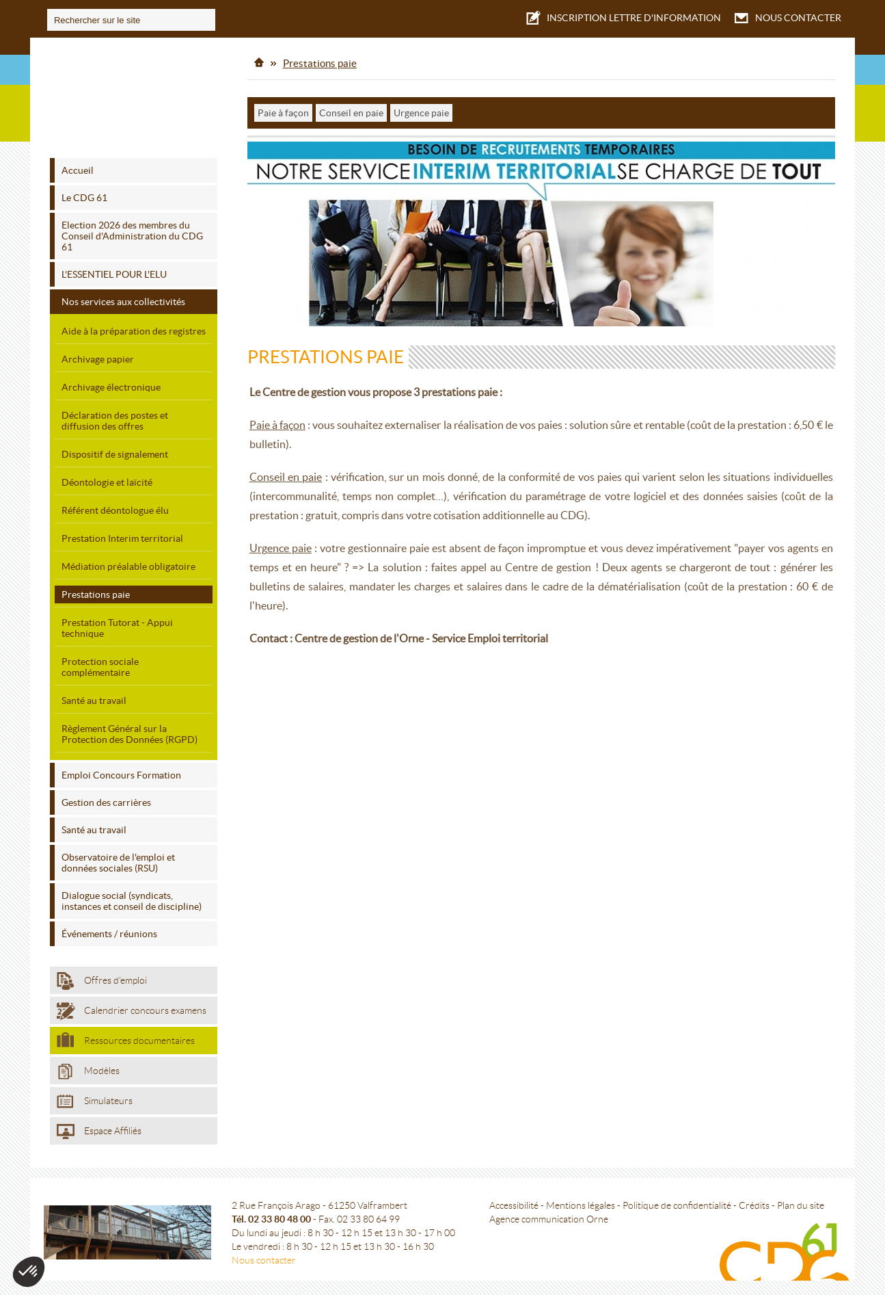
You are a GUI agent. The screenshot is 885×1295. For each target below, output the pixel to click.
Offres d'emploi (102, 978)
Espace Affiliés (99, 1128)
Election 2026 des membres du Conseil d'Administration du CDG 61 (132, 233)
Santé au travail (94, 697)
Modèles (88, 1069)
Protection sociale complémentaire (100, 664)
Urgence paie (422, 110)
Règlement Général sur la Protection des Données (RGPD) (130, 731)
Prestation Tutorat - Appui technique (117, 625)
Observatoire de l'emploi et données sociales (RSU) (118, 860)
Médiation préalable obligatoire (128, 563)
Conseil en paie (352, 110)
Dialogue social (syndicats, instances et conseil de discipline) (132, 898)
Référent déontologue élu (115, 507)
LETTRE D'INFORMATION (621, 16)
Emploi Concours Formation (121, 772)
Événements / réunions (109, 931)
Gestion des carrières (106, 799)
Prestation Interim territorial (122, 535)
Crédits (756, 1199)
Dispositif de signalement (115, 451)
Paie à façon (284, 110)
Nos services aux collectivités (123, 298)
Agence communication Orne (551, 1212)
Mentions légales (583, 1199)
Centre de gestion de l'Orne (134, 98)
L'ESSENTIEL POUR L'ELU (114, 271)
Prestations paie (96, 591)
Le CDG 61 (84, 194)
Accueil (78, 167)
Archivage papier (98, 356)
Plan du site (803, 1199)
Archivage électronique (111, 384)
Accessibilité (516, 1199)
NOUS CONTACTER (786, 17)
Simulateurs (95, 1098)
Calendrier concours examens (131, 1008)
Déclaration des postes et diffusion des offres (115, 418)
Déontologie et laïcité (107, 479)
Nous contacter (266, 1253)
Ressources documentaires (126, 1037)
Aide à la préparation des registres (134, 328)
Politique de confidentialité (679, 1199)
